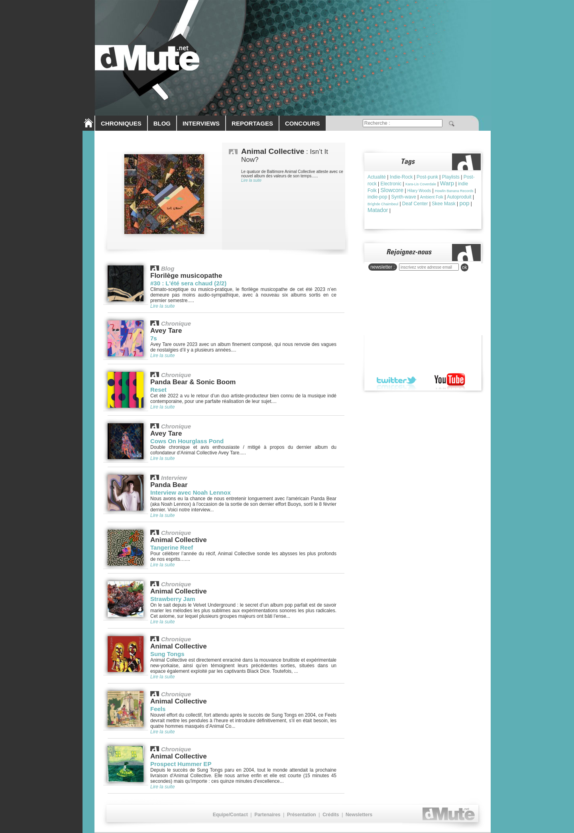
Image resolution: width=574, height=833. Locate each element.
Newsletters (359, 814)
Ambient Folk (431, 197)
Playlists (451, 177)
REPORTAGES (252, 123)
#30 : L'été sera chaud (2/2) (188, 283)
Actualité (377, 177)
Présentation (301, 814)
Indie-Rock (401, 177)
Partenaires (267, 814)
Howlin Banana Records (454, 191)
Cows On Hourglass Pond (187, 441)
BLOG (162, 123)
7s (153, 338)
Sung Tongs (167, 653)
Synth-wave (403, 197)
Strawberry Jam (172, 598)
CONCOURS (302, 123)
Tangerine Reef (171, 547)
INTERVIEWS (201, 123)
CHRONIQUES (121, 123)
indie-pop (377, 197)
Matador (378, 210)
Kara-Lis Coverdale (420, 184)
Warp (447, 183)
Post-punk (427, 177)
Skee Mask (443, 203)
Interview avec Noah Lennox (190, 492)
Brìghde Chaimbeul (383, 204)
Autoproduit (459, 197)
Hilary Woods (419, 191)
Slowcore (391, 190)
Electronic (390, 184)
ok (464, 267)
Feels (157, 708)
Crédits (330, 814)
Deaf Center (415, 203)
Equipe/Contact (230, 814)
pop (465, 203)
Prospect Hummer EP (180, 763)
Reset (158, 389)
